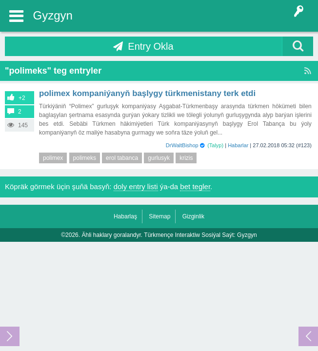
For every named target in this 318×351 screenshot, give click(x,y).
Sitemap (159, 216)
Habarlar (238, 145)
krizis (186, 158)
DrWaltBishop (182, 145)
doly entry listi (136, 186)
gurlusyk (159, 158)
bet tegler (195, 186)
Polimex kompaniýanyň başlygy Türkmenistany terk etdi (147, 93)
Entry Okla (150, 46)
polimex (53, 158)
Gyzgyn (53, 15)
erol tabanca (122, 158)
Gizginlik (193, 216)
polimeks (84, 158)
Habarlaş (125, 216)
